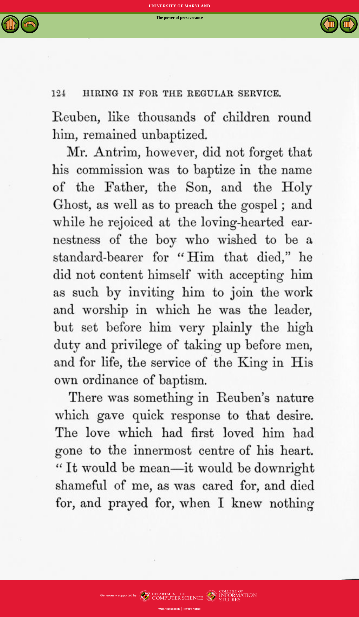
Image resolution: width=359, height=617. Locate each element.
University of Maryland (179, 6)
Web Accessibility (169, 608)
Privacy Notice (192, 608)
